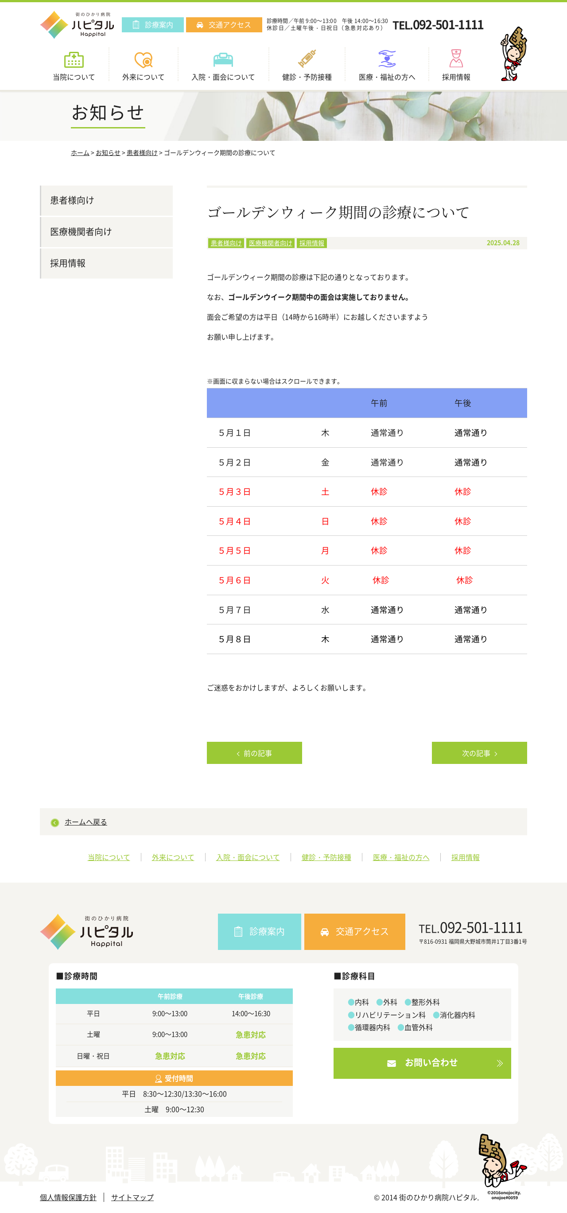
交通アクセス (224, 24)
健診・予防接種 (326, 857)
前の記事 (258, 753)
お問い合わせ (422, 1062)
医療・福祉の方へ (401, 857)
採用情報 (311, 242)
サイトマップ (132, 1197)
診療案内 (153, 24)
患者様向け (142, 152)
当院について (109, 857)
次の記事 (476, 753)
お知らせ (108, 152)
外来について (173, 857)
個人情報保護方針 (68, 1197)
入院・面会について (248, 857)
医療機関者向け (270, 242)
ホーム (80, 152)
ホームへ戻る (86, 821)
